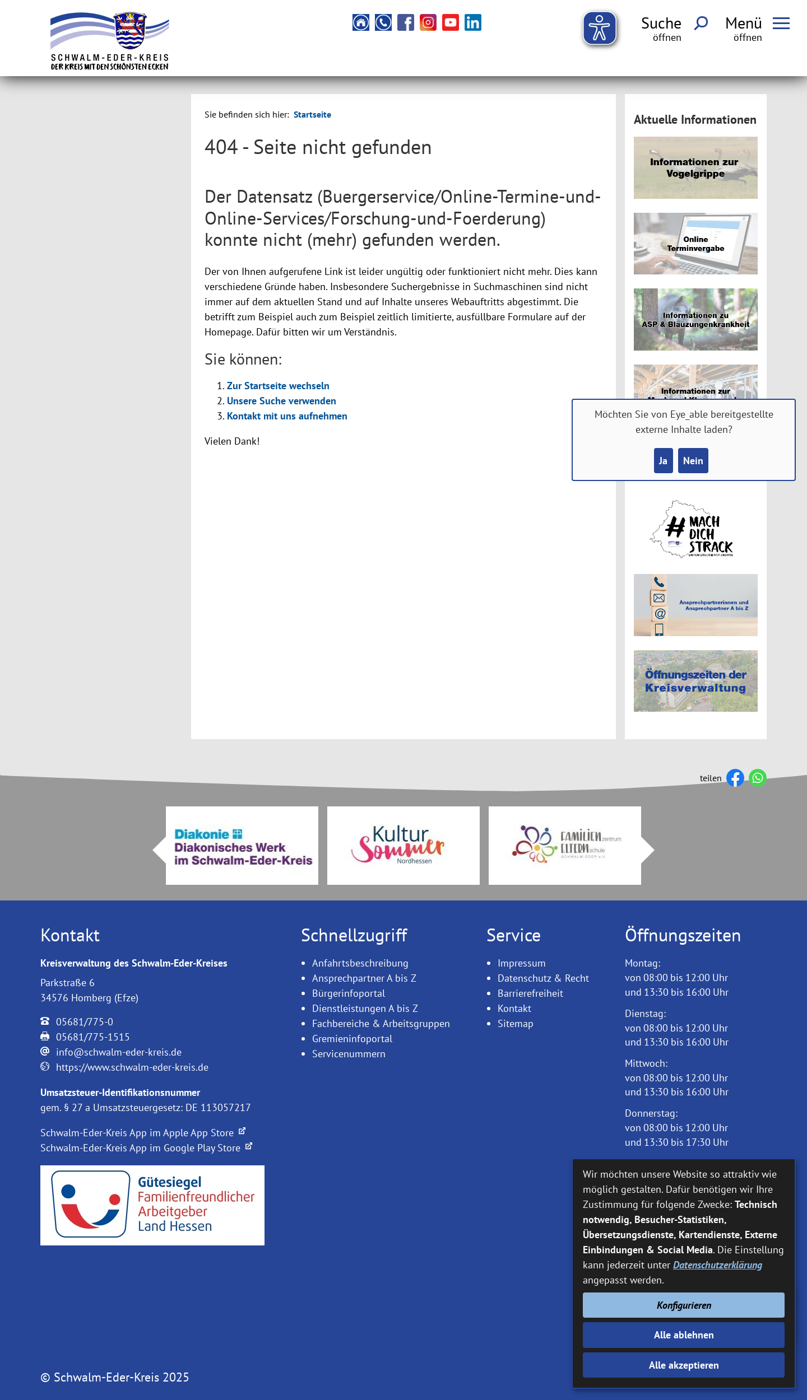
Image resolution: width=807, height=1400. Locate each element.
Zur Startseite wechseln (278, 385)
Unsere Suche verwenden (281, 400)
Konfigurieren (684, 1305)
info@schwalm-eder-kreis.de (119, 1052)
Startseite (312, 114)
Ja (663, 460)
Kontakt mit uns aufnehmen (287, 415)
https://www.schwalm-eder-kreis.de (132, 1067)
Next (654, 850)
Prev (152, 850)
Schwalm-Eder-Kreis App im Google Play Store (146, 1147)
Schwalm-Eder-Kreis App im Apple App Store (142, 1132)
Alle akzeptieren (684, 1365)
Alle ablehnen (684, 1334)
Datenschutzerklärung (717, 1264)
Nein (693, 460)
